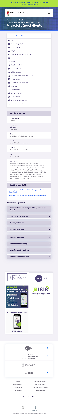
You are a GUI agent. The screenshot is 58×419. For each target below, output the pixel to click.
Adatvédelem (18, 387)
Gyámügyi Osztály (30, 223)
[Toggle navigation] (49, 13)
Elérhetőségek (17, 384)
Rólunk (18, 381)
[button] (29, 113)
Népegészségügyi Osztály (30, 257)
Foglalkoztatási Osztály (30, 216)
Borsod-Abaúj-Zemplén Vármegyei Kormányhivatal (24, 22)
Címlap (9, 20)
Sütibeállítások (40, 390)
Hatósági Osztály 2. (30, 237)
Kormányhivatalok (15, 13)
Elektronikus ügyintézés (40, 387)
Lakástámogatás (40, 384)
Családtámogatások (40, 381)
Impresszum (18, 390)
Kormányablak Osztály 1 (30, 244)
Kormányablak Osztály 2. (30, 250)
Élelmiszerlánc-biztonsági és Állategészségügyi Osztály (30, 209)
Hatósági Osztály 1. (30, 229)
